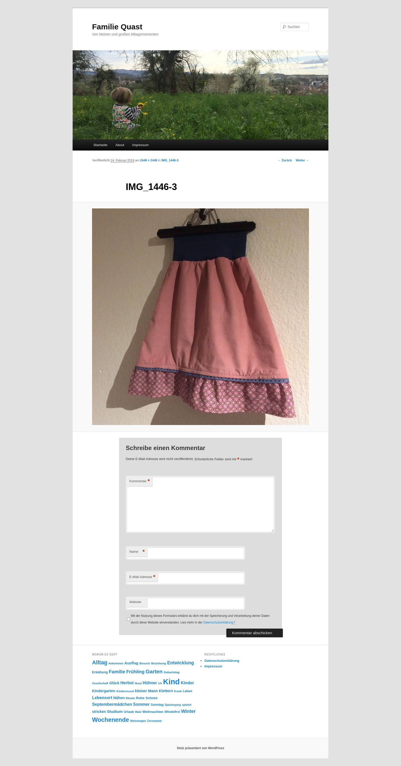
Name (137, 552)
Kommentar (139, 481)
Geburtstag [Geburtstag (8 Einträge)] (172, 672)
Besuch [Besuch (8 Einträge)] (144, 663)
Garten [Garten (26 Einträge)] (154, 671)
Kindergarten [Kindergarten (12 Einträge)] (103, 691)
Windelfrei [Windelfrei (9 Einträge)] (172, 712)
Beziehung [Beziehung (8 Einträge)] (158, 663)
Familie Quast (117, 26)
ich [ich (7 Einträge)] (160, 683)
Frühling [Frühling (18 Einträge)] (135, 671)
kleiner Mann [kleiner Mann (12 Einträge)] (146, 691)
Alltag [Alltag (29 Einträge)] (99, 662)
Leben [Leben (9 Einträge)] (187, 691)
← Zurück (285, 160)
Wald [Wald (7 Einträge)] (138, 711)
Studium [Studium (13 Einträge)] (115, 711)
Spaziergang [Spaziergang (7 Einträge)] (173, 704)
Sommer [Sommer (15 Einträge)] (141, 704)
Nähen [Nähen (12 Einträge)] (119, 698)
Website (135, 602)
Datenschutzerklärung (218, 622)
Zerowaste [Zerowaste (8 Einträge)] (154, 720)
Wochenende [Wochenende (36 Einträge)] (110, 719)
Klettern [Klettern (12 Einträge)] (166, 691)
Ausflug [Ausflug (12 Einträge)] (131, 663)
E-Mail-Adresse (142, 577)
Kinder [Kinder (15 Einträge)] (187, 682)
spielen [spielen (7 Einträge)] (186, 704)
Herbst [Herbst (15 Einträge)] (127, 682)
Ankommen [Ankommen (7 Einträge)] (115, 663)
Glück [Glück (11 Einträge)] (114, 683)
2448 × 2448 (148, 160)
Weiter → (302, 160)
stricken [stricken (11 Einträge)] (99, 712)
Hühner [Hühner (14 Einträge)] (150, 683)
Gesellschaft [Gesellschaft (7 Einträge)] (100, 683)
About (120, 145)
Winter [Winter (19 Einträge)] (188, 711)
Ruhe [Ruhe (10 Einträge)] (140, 698)
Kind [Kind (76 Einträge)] (171, 681)
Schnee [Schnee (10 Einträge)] (152, 698)
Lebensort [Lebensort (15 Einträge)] (102, 697)
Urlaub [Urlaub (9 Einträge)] (129, 712)
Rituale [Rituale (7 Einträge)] (130, 698)
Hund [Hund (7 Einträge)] (138, 683)
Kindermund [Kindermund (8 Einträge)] (125, 691)
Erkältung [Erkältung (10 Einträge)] (100, 672)
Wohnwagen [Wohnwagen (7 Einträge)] (138, 720)
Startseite (100, 145)
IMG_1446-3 (170, 160)
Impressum (140, 145)
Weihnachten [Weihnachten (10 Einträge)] (153, 712)
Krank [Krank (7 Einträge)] (178, 691)
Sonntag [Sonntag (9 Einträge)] (157, 704)
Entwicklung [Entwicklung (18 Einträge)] (180, 662)
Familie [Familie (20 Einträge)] (117, 671)
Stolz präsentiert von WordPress (200, 748)
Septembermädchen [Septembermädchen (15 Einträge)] (112, 704)
